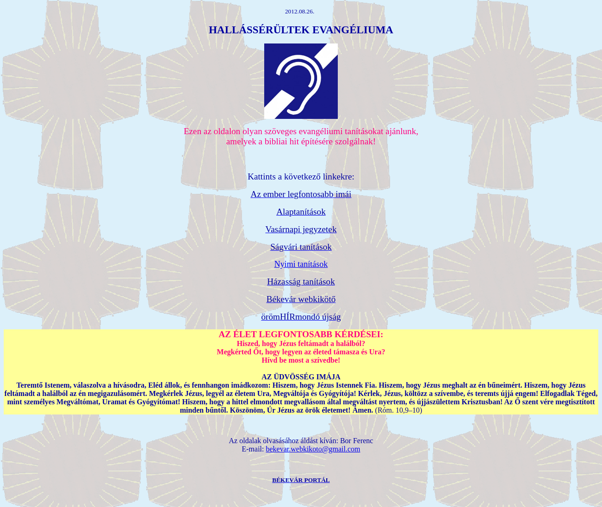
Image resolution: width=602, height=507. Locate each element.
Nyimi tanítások (301, 264)
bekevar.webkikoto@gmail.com (313, 449)
